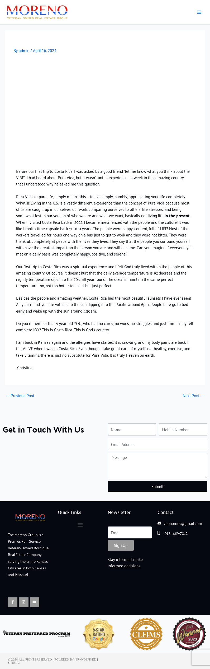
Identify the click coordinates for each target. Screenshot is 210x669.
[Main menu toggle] (199, 12)
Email (112, 523)
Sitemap (14, 663)
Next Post (193, 396)
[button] (80, 524)
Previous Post (20, 396)
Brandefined (85, 659)
